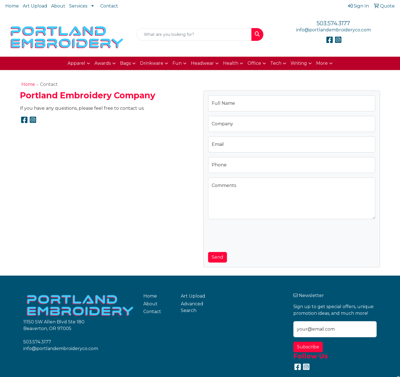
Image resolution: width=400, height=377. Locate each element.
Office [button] (254, 63)
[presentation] (250, 234)
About (58, 6)
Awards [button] (102, 63)
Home (12, 6)
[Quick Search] (194, 34)
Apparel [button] (76, 63)
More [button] (322, 63)
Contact (109, 6)
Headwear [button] (202, 63)
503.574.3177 (333, 23)
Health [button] (230, 63)
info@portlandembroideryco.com (333, 30)
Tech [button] (275, 63)
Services (78, 6)
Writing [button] (299, 63)
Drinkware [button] (151, 63)
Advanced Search (192, 307)
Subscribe (308, 346)
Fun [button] (177, 63)
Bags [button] (125, 63)
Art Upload (35, 6)
